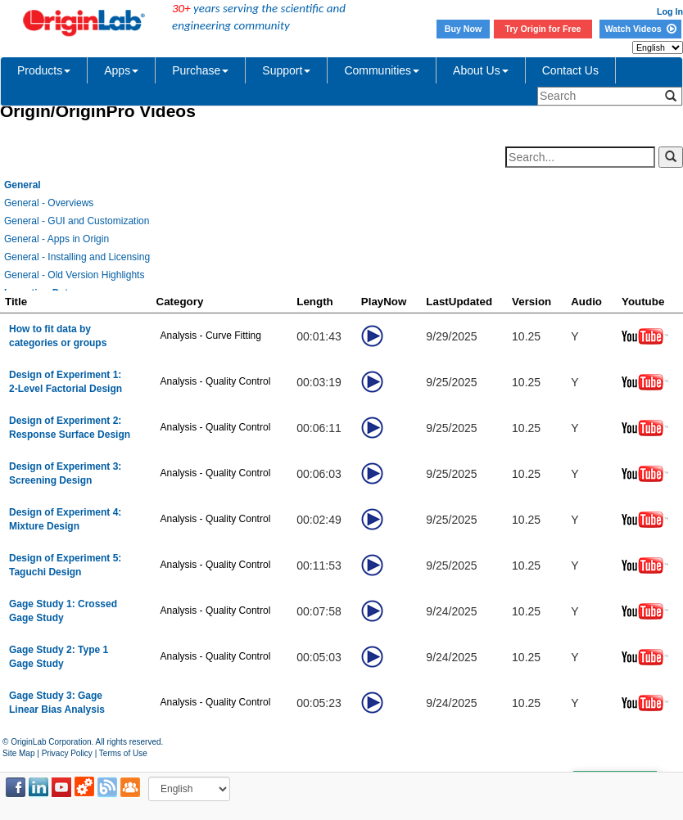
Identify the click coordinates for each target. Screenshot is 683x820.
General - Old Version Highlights (74, 275)
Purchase (200, 70)
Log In (670, 11)
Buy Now (463, 29)
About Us (481, 70)
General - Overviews (48, 203)
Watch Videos (640, 29)
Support (286, 70)
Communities (381, 70)
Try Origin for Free (543, 29)
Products (43, 70)
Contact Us (570, 70)
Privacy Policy (67, 753)
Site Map (18, 753)
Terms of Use (123, 753)
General (22, 185)
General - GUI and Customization (76, 221)
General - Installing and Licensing (77, 257)
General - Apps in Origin (56, 239)
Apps (121, 70)
